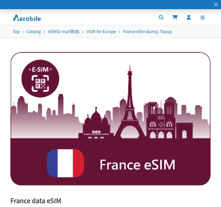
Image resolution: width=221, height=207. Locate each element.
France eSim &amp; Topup (147, 31)
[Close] (216, 5)
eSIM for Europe (101, 31)
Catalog (33, 31)
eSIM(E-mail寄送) (63, 31)
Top (16, 31)
